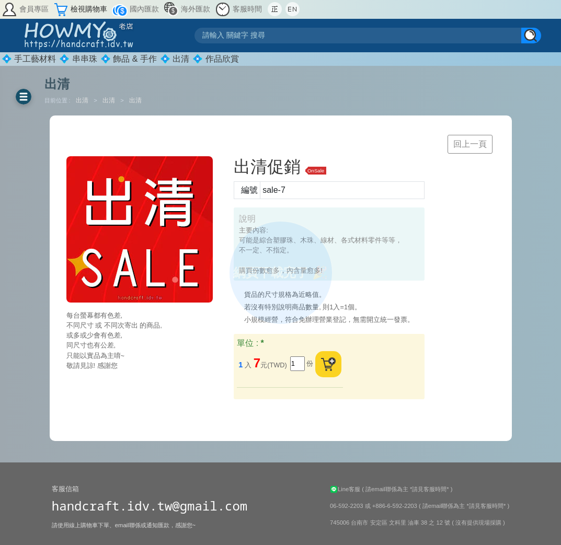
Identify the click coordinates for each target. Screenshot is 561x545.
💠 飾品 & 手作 (128, 58)
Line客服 (346, 489)
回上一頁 (470, 144)
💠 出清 (174, 58)
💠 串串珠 (78, 58)
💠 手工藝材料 (29, 58)
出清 (83, 100)
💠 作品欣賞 (215, 58)
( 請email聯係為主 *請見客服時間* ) (407, 489)
